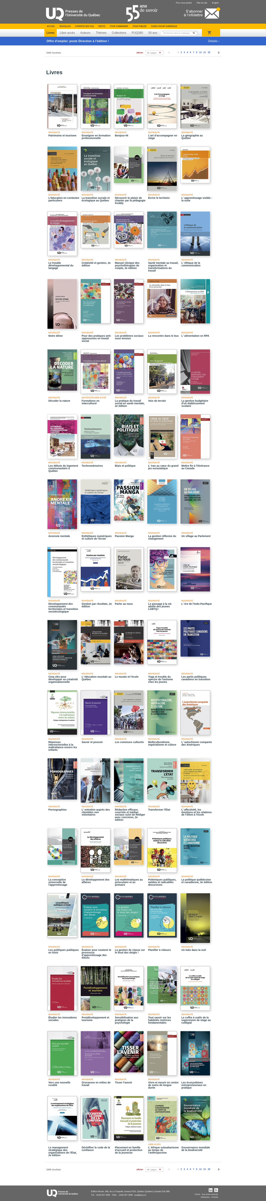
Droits (101, 26)
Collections (119, 32)
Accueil (51, 26)
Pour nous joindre (184, 3)
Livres (50, 32)
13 (200, 52)
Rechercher (195, 33)
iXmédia (214, 1197)
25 (209, 52)
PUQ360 (137, 32)
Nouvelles (65, 26)
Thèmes (101, 32)
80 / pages (151, 53)
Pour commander (119, 26)
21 (204, 52)
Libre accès (67, 32)
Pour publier (139, 26)
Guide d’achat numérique (164, 26)
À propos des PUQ (84, 26)
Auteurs (85, 32)
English (215, 3)
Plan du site (202, 3)
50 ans (152, 32)
